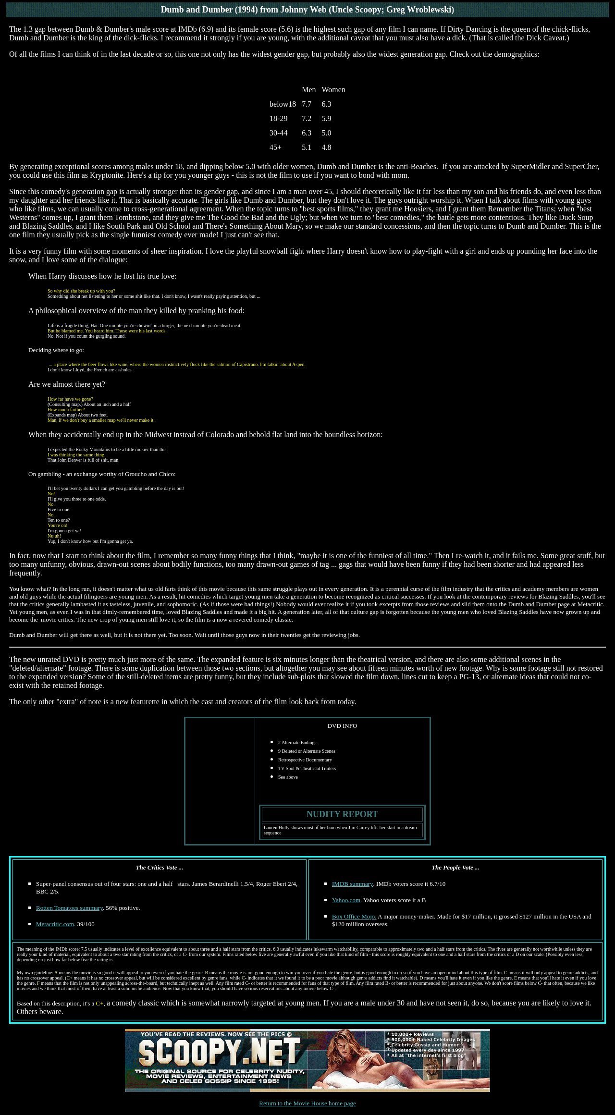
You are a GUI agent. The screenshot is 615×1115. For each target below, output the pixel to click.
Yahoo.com (346, 900)
